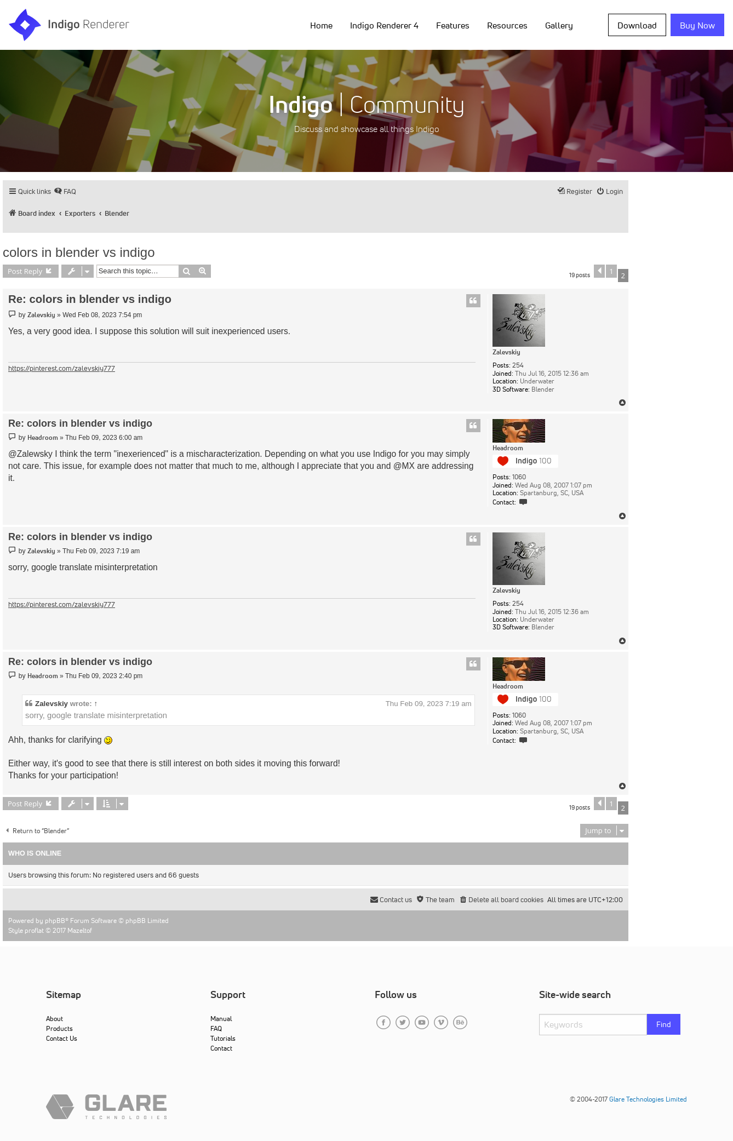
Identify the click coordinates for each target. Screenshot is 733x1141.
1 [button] (611, 271)
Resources (507, 25)
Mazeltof (79, 930)
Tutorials (223, 1038)
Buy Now (697, 25)
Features (452, 25)
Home (321, 25)
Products (59, 1028)
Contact (221, 1048)
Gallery (559, 25)
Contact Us (61, 1038)
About (54, 1018)
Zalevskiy (506, 352)
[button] (599, 271)
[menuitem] (65, 191)
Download (637, 25)
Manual (221, 1018)
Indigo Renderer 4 (384, 25)
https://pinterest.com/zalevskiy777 (61, 368)
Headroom (508, 448)
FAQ (216, 1028)
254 (518, 365)
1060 (519, 477)
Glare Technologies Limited (648, 1099)
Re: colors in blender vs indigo (89, 299)
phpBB (55, 920)
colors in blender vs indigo (79, 252)
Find (663, 1024)
